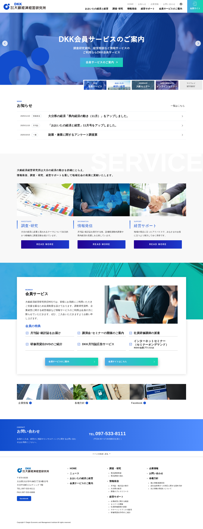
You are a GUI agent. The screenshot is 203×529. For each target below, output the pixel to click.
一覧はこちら (178, 106)
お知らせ (142, 4)
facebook (24, 498)
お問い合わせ (169, 4)
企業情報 (155, 4)
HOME (130, 4)
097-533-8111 (107, 433)
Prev (4, 43)
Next (198, 43)
